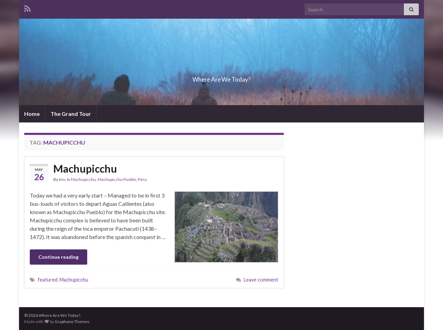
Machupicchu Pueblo (117, 179)
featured (47, 280)
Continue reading (58, 257)
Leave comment (261, 280)
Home (32, 113)
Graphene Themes (72, 321)
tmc (62, 179)
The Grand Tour (71, 113)
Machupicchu (85, 168)
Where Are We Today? (221, 77)
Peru (142, 179)
